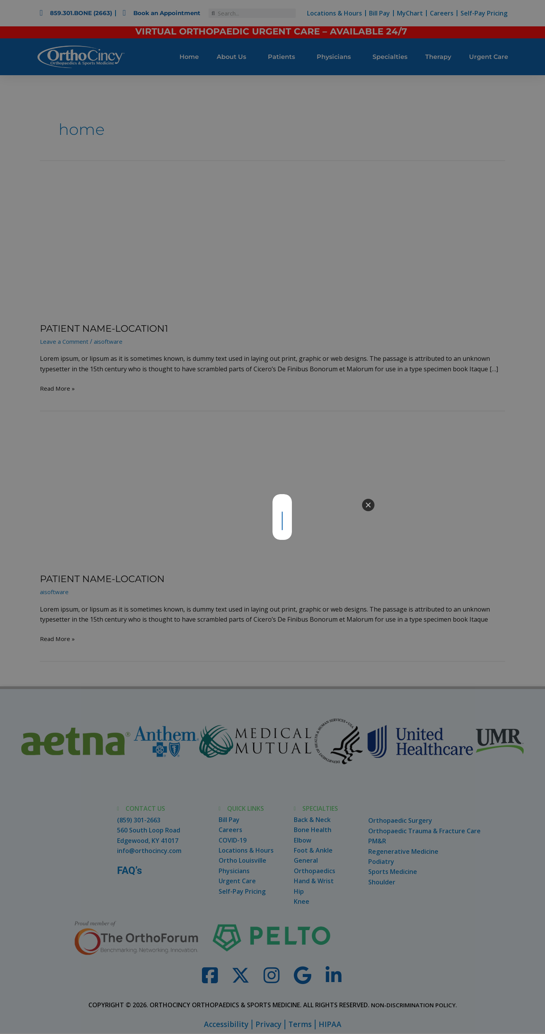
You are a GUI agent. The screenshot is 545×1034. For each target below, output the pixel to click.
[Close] (368, 505)
